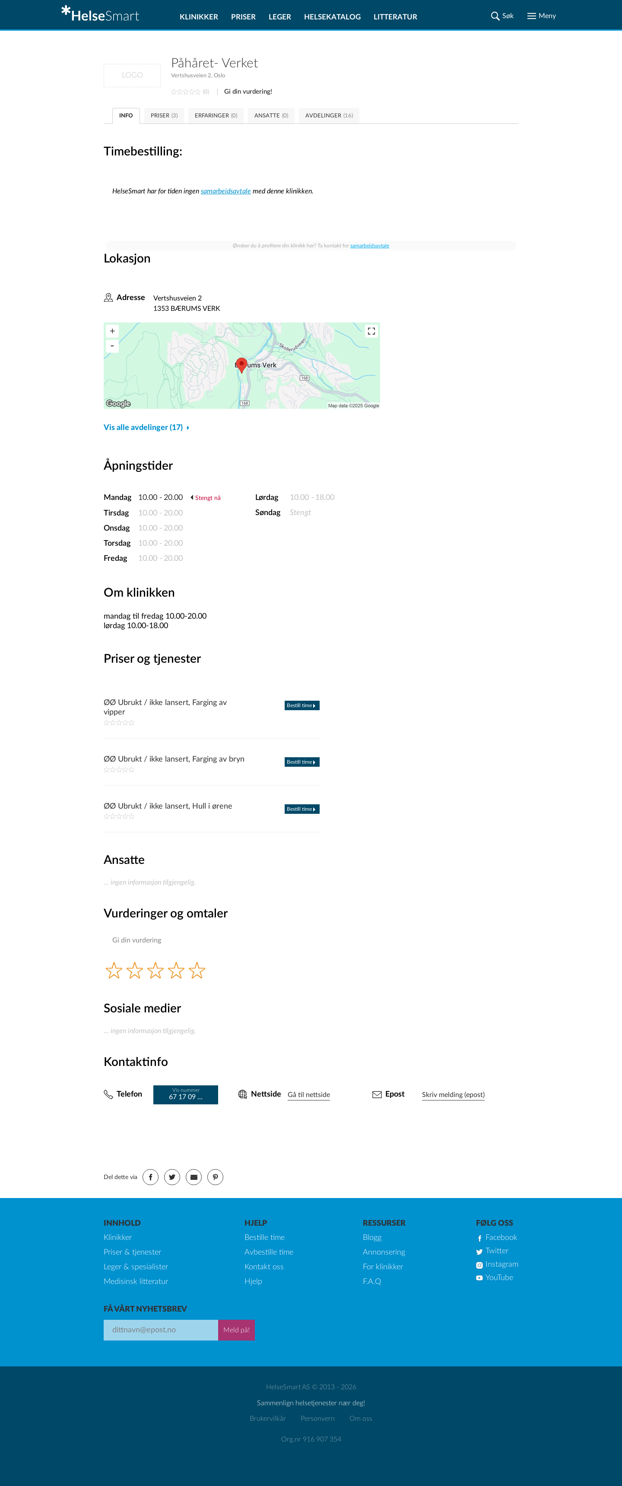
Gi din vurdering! (248, 92)
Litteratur (395, 17)
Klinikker (199, 17)
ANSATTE (271, 116)
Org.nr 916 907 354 (311, 1439)
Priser (243, 17)
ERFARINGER (216, 116)
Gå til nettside (309, 1094)
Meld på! (236, 1330)
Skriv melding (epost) (453, 1094)
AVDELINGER (329, 116)
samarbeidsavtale (226, 191)
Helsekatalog (332, 17)
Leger (280, 17)
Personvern (318, 1418)
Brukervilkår (268, 1418)
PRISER (164, 116)
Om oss (360, 1418)
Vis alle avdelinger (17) (143, 428)
